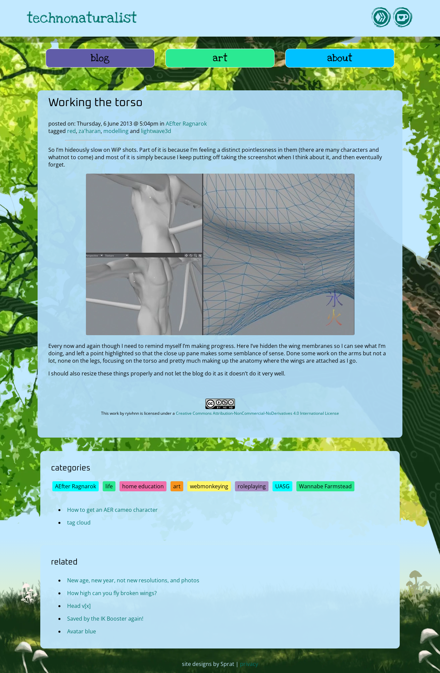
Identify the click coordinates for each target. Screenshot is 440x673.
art (220, 58)
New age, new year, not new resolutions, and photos (133, 580)
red (71, 131)
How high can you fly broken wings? (112, 592)
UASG (282, 486)
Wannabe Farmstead (325, 486)
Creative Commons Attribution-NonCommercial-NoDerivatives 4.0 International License (257, 413)
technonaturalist (82, 18)
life (109, 486)
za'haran (90, 131)
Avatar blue (81, 631)
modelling (116, 131)
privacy (249, 664)
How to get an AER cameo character (112, 509)
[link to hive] (381, 18)
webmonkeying (209, 486)
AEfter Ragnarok (186, 123)
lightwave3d (156, 131)
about (339, 58)
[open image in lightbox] (220, 333)
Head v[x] (79, 605)
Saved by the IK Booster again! (105, 618)
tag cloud (79, 522)
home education (143, 486)
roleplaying (252, 486)
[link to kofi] (402, 18)
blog (100, 58)
